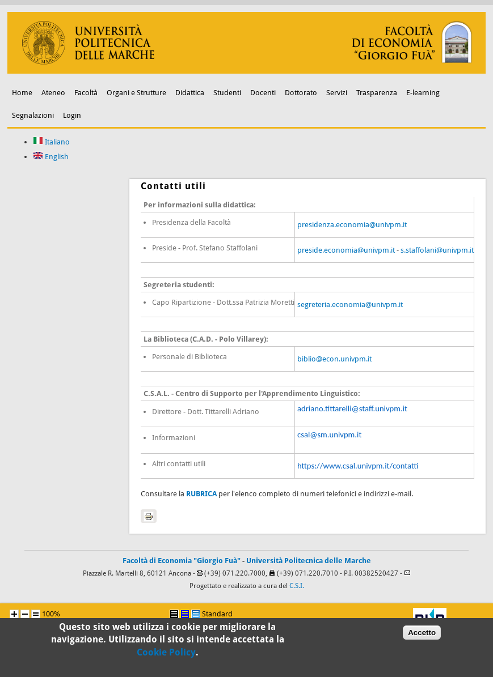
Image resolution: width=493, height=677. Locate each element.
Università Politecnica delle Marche (308, 560)
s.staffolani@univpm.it (437, 250)
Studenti (227, 92)
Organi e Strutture (136, 92)
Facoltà (86, 92)
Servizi (336, 92)
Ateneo (53, 92)
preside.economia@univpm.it (346, 250)
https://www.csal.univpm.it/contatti (357, 466)
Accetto (422, 636)
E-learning (423, 92)
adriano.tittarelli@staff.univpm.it (352, 408)
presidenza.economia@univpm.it (352, 224)
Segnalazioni (33, 115)
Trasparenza (376, 92)
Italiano (51, 142)
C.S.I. (296, 586)
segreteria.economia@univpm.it (350, 304)
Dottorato (301, 92)
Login (72, 115)
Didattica (189, 92)
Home (22, 92)
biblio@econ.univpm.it (334, 359)
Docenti (263, 92)
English (51, 156)
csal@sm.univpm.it (329, 434)
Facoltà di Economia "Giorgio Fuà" (182, 560)
